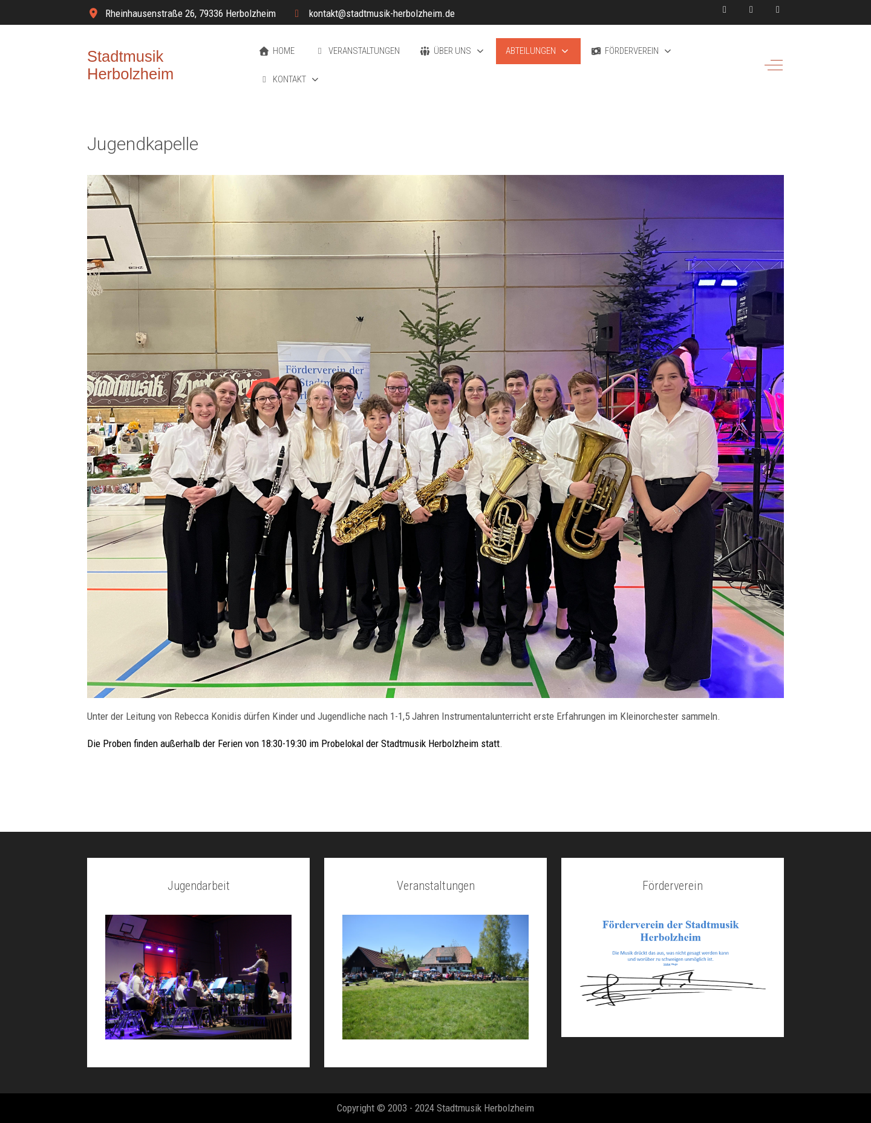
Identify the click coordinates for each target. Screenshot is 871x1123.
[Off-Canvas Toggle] (774, 65)
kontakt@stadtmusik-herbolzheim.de (382, 13)
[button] (452, 51)
